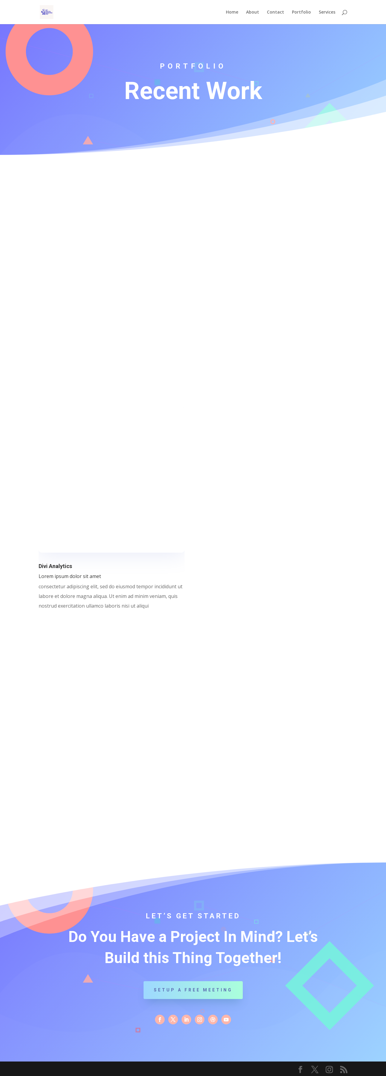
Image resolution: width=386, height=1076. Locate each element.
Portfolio (301, 12)
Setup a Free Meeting (193, 990)
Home (232, 12)
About (252, 12)
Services (327, 12)
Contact (275, 12)
